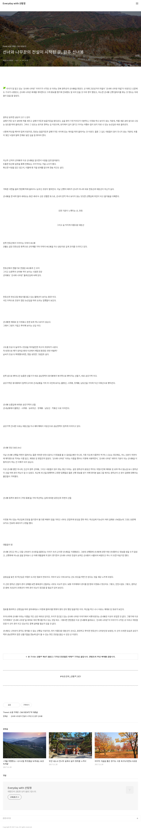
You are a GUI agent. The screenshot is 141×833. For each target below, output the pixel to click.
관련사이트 (7, 818)
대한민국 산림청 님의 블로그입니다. (22, 791)
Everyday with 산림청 (14, 3)
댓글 (4, 775)
